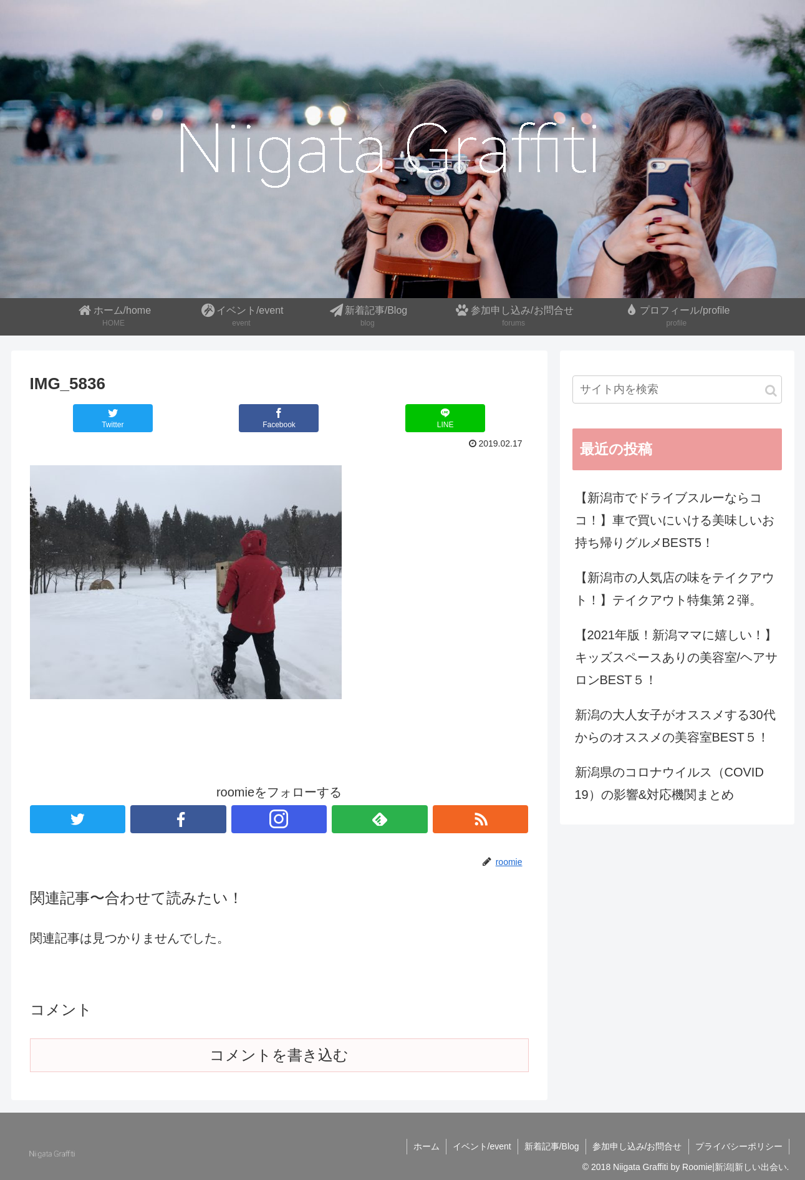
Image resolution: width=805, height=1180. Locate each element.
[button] (771, 390)
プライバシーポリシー (739, 1146)
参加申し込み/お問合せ (637, 1146)
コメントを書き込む (279, 1055)
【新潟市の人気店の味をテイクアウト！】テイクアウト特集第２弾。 (674, 589)
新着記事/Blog (551, 1146)
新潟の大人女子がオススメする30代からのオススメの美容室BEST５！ (675, 726)
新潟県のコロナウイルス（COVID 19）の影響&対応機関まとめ (669, 783)
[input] (677, 389)
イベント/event (482, 1146)
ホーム (426, 1146)
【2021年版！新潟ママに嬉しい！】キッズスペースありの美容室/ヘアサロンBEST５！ (676, 657)
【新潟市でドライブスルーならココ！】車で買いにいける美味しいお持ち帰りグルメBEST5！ (674, 520)
